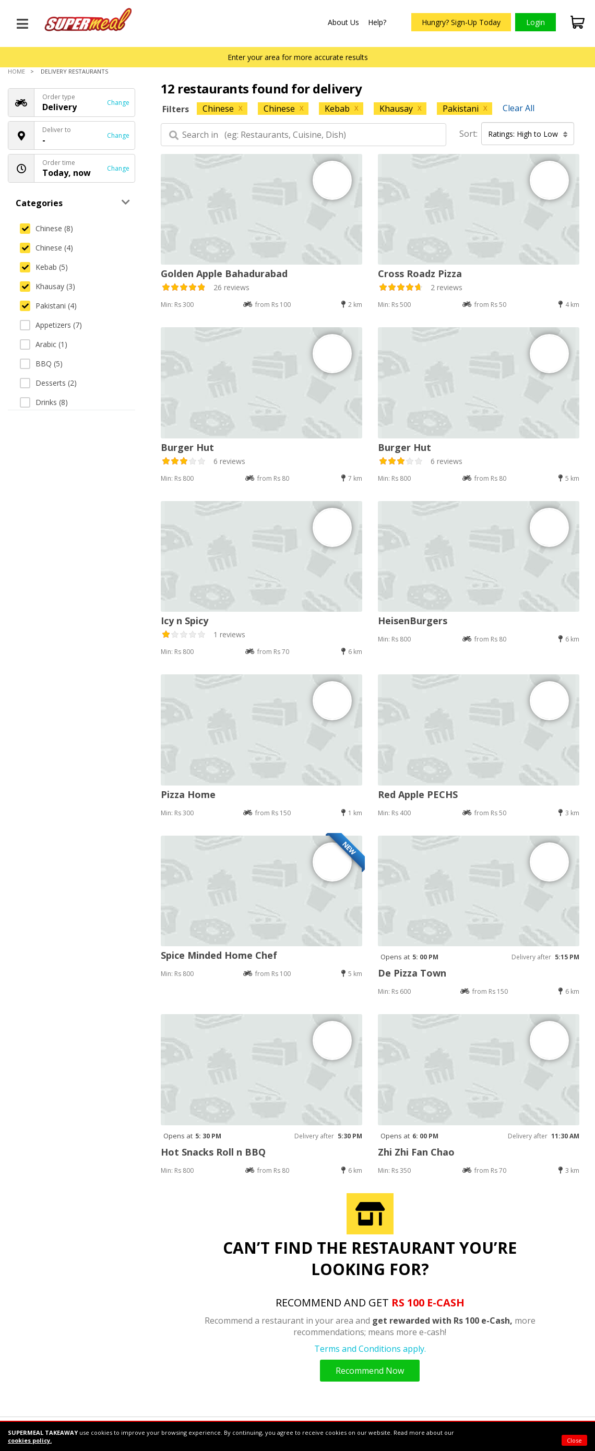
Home (16, 71)
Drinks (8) (44, 402)
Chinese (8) (46, 228)
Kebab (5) (44, 267)
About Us (343, 22)
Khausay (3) (47, 286)
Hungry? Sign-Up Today (461, 22)
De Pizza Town (412, 973)
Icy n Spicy (184, 620)
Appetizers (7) (51, 325)
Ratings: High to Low (528, 134)
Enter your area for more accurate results (298, 57)
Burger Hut (187, 447)
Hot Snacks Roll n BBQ (213, 1152)
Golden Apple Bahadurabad (224, 273)
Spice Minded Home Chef (219, 955)
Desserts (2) (48, 383)
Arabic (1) (43, 344)
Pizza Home (188, 794)
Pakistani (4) (48, 306)
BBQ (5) (41, 363)
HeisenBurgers (412, 620)
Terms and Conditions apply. (370, 1348)
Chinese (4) (46, 248)
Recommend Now (370, 1370)
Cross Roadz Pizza (420, 273)
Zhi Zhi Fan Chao (416, 1152)
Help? (377, 22)
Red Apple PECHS (418, 794)
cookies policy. (30, 1440)
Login (535, 22)
